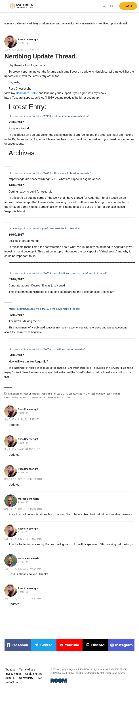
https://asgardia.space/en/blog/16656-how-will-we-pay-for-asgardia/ (47, 349)
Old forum (20, 23)
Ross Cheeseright (28, 39)
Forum (8, 23)
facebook (19, 645)
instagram (124, 645)
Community (26, 678)
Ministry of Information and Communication (54, 23)
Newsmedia (89, 23)
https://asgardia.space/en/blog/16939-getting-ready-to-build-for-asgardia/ (50, 173)
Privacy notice (13, 673)
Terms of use (27, 669)
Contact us (11, 682)
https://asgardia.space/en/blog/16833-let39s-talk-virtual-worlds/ (44, 228)
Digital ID (10, 678)
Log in (128, 7)
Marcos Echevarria (28, 498)
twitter (46, 645)
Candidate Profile (27, 93)
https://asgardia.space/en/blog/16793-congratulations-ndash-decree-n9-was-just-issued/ (58, 273)
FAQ (39, 678)
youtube (72, 645)
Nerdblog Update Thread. (113, 23)
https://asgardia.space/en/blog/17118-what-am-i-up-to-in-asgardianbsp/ (49, 116)
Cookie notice (33, 673)
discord (97, 645)
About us (10, 669)
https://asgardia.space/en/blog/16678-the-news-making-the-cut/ (45, 308)
